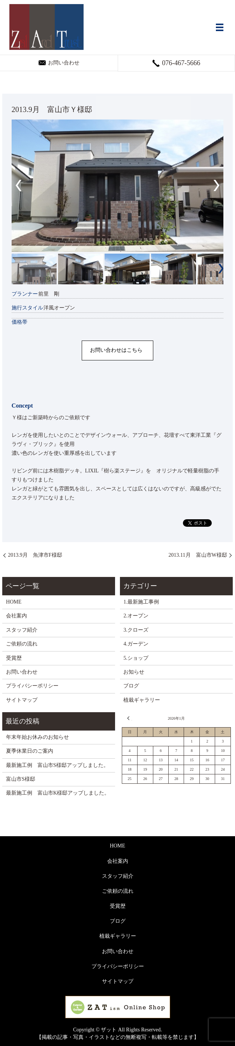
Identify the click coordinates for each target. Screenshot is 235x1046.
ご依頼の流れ (21, 644)
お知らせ (133, 672)
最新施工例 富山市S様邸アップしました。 (57, 765)
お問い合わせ (21, 672)
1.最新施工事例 (141, 602)
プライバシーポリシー (32, 686)
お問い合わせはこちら (116, 350)
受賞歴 (14, 658)
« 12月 (129, 718)
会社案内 (16, 616)
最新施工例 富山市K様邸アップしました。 (57, 793)
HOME (13, 602)
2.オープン (135, 616)
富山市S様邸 (20, 779)
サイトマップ (21, 700)
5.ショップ (135, 658)
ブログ (131, 686)
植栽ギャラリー (141, 700)
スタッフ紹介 (21, 630)
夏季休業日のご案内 (29, 751)
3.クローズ (135, 630)
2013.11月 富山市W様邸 (198, 555)
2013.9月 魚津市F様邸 (35, 555)
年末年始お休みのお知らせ (37, 737)
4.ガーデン (135, 644)
